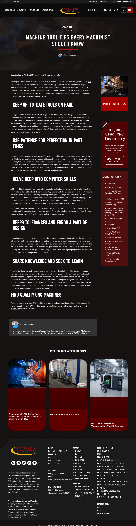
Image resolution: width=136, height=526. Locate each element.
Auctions (103, 2)
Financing (107, 10)
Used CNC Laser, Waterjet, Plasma (112, 248)
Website (76, 483)
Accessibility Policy (85, 493)
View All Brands (83, 478)
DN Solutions (81, 463)
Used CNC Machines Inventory (15, 10)
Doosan (78, 457)
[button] (123, 10)
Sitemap (79, 496)
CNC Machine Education (52, 75)
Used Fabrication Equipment (112, 260)
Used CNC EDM (113, 238)
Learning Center (115, 2)
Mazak (78, 451)
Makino (78, 469)
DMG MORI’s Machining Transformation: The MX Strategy (107, 425)
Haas (77, 454)
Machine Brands (48, 10)
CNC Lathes (111, 187)
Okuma (78, 466)
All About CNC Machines (33, 75)
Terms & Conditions (84, 490)
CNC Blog (68, 27)
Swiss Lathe (112, 228)
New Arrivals (34, 10)
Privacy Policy (82, 486)
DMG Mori (79, 460)
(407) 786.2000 (12, 1)
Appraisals (93, 2)
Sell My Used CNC (94, 10)
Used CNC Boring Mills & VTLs (112, 233)
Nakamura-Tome (82, 472)
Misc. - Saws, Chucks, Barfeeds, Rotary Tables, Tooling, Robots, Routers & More (114, 212)
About (116, 10)
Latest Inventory (113, 199)
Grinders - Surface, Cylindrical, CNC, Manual (114, 192)
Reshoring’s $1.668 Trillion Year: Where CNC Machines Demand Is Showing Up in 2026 (25, 416)
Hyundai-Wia (81, 475)
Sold (109, 224)
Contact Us (127, 2)
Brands (76, 448)
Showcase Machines (115, 219)
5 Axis (109, 184)
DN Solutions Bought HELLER (64, 414)
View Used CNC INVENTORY (114, 160)
